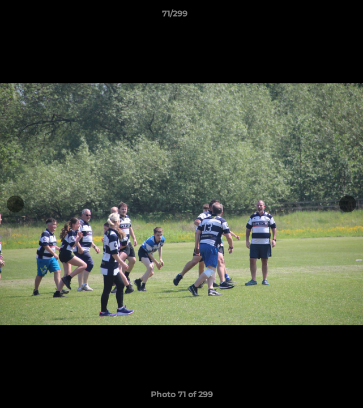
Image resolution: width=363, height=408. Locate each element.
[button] (322, 16)
